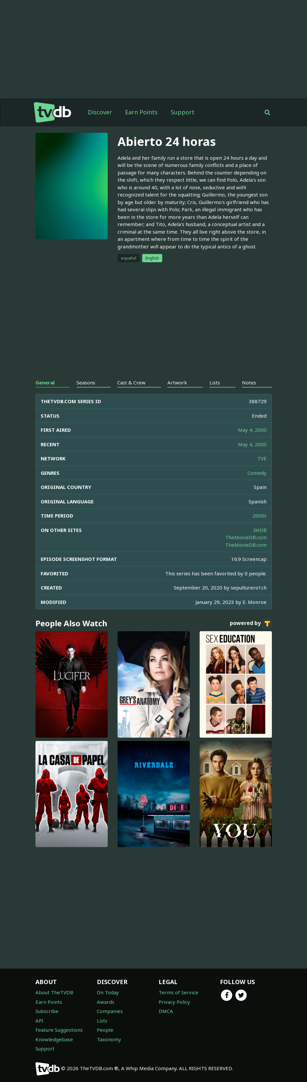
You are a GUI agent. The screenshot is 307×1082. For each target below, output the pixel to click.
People (105, 1029)
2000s (259, 515)
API (39, 1020)
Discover (100, 112)
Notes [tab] (249, 382)
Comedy (257, 473)
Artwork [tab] (177, 382)
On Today (108, 992)
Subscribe (46, 1011)
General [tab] (45, 382)
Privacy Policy (174, 1002)
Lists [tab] (214, 382)
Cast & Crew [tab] (131, 382)
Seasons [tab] (86, 382)
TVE (262, 458)
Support (182, 112)
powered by (251, 623)
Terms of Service (178, 992)
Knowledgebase (54, 1039)
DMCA (166, 1011)
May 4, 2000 (252, 429)
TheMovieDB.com (246, 537)
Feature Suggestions (59, 1029)
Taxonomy (109, 1039)
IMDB (260, 530)
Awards (105, 1002)
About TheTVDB (54, 992)
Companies (110, 1011)
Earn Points (141, 112)
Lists (102, 1020)
